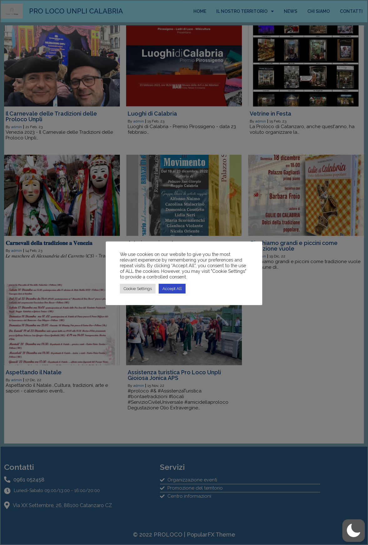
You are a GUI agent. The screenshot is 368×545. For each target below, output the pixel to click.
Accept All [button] (172, 288)
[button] (353, 530)
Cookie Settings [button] (138, 288)
